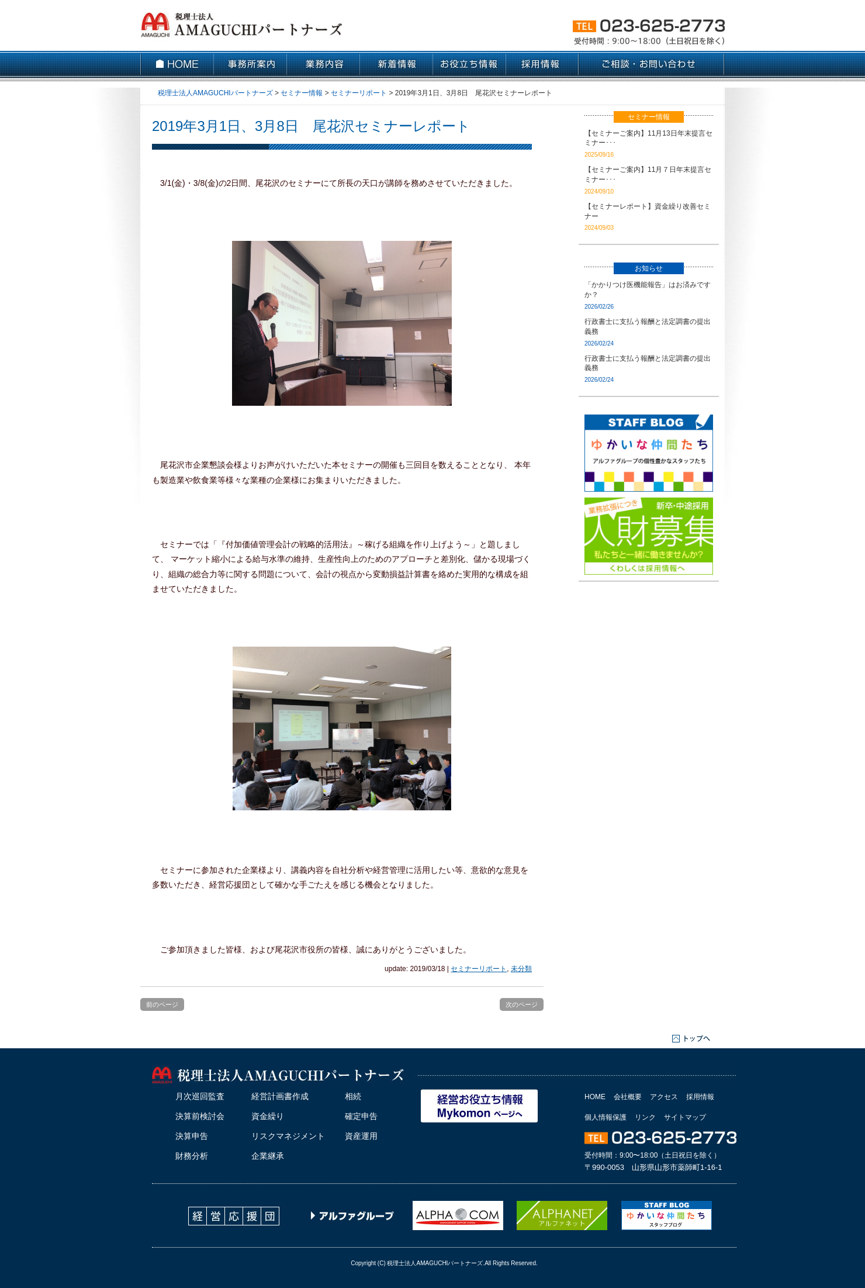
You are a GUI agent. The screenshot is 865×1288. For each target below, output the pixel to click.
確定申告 (361, 1116)
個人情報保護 (605, 1117)
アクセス (664, 1097)
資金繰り (267, 1116)
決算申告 (191, 1136)
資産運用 (361, 1136)
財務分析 (191, 1156)
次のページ (522, 1004)
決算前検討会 (199, 1116)
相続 (353, 1096)
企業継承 (267, 1156)
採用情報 (700, 1097)
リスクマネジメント (288, 1136)
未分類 (521, 969)
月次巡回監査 (199, 1096)
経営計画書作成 (280, 1096)
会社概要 (628, 1097)
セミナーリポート (479, 969)
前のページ (162, 1004)
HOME (595, 1097)
